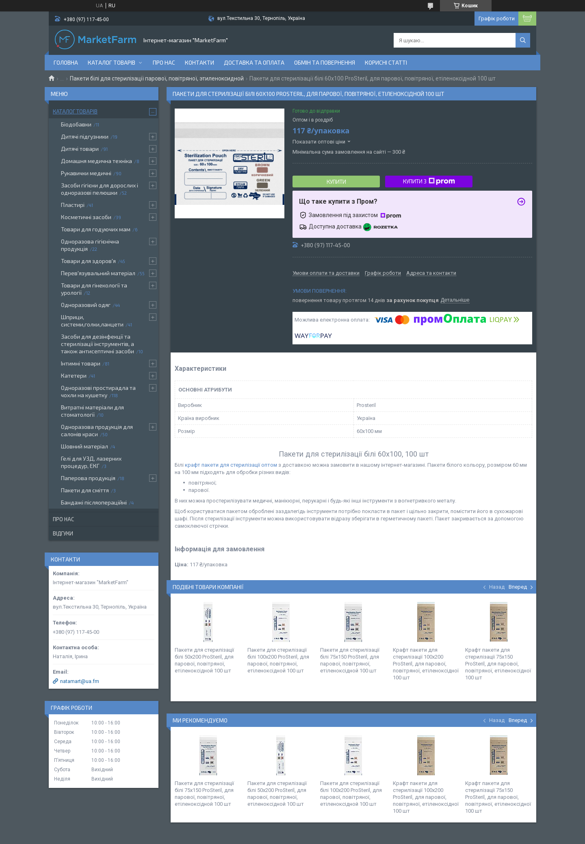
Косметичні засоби (86, 216)
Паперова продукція (88, 477)
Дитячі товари (80, 148)
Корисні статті (386, 62)
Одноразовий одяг (85, 304)
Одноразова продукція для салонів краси (97, 430)
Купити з (429, 181)
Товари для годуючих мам (95, 229)
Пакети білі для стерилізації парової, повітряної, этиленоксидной (157, 78)
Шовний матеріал (84, 446)
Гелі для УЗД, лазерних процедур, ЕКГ (91, 462)
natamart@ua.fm (79, 681)
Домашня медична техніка (96, 160)
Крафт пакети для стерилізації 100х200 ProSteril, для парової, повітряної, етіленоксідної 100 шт (426, 664)
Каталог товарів (111, 62)
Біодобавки (76, 124)
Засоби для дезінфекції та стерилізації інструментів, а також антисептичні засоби (97, 344)
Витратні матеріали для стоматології (92, 411)
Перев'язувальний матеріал (98, 273)
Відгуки (63, 533)
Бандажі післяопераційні (94, 502)
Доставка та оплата (254, 62)
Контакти (199, 62)
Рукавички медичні (86, 173)
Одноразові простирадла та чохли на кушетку (98, 391)
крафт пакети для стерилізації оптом (231, 465)
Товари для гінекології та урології (94, 289)
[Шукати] (523, 40)
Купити (336, 181)
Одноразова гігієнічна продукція (90, 245)
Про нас (164, 62)
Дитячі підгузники (84, 136)
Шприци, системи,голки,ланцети (92, 320)
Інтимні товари (80, 363)
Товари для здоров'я (88, 260)
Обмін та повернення (324, 62)
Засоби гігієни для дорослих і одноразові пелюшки (99, 189)
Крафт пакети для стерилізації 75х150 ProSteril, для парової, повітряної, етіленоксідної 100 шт (498, 664)
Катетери (74, 375)
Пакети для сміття (85, 490)
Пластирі (72, 204)
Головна (66, 62)
